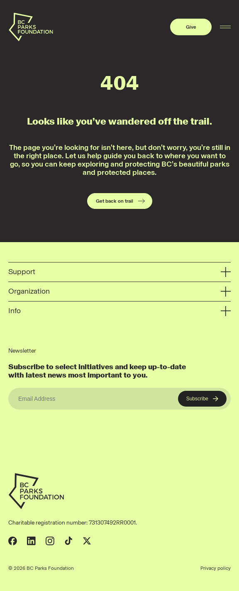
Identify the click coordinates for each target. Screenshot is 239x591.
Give (191, 27)
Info (119, 311)
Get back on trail (121, 201)
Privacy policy (215, 568)
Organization (119, 292)
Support (119, 272)
